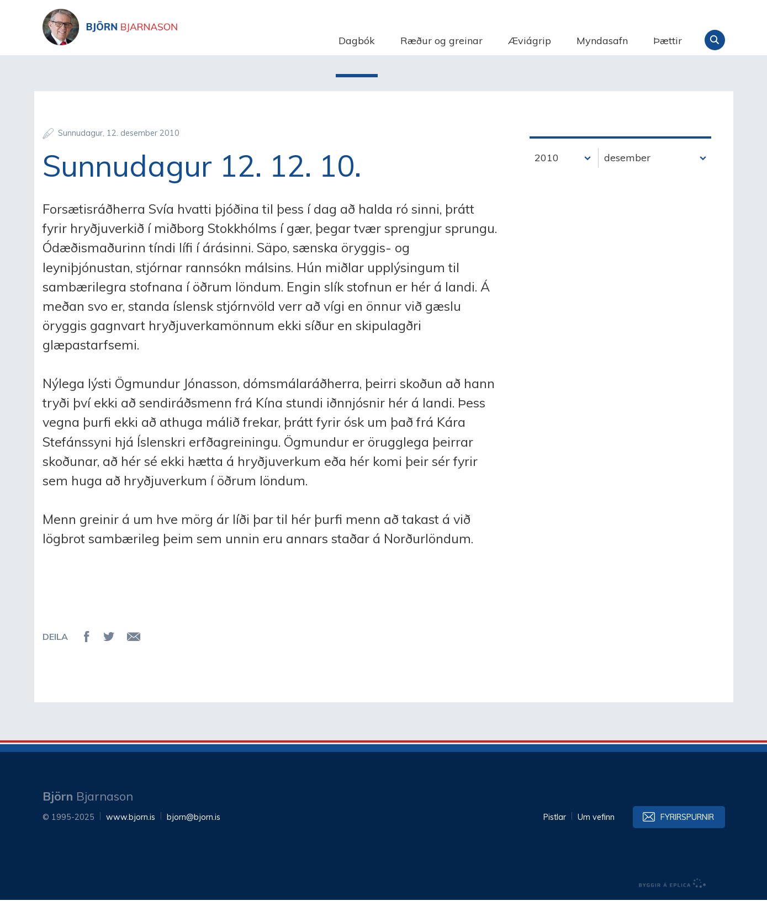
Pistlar (554, 839)
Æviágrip (529, 40)
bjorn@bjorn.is (193, 839)
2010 (547, 179)
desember (627, 179)
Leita (715, 40)
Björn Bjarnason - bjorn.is (153, 40)
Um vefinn (596, 839)
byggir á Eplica (672, 905)
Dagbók (356, 40)
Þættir (667, 40)
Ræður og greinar (441, 40)
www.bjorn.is (130, 839)
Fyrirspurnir (687, 839)
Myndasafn (602, 40)
